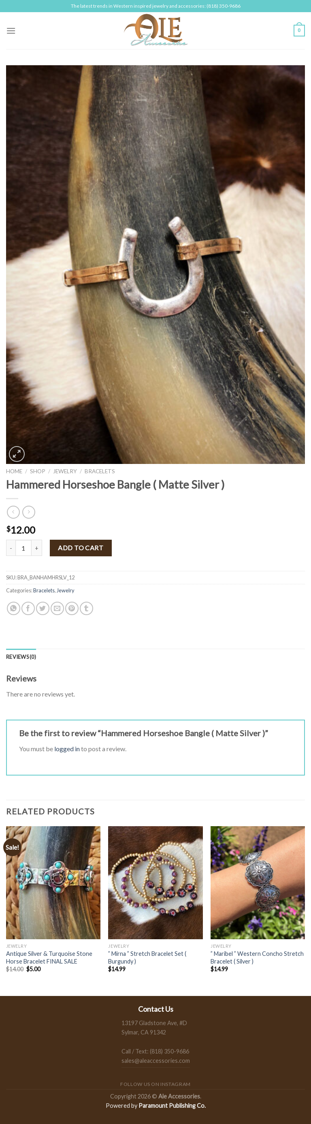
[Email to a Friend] (57, 608)
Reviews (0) (21, 657)
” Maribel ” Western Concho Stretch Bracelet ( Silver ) (257, 957)
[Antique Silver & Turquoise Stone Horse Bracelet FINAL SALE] (53, 882)
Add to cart (80, 547)
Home (14, 471)
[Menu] (11, 31)
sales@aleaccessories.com (155, 1060)
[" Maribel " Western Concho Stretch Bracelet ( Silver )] (258, 882)
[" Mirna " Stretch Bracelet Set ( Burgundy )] (155, 882)
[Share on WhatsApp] (13, 608)
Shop (37, 471)
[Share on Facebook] (28, 608)
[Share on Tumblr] (86, 608)
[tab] (21, 657)
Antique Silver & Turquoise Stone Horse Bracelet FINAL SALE (49, 957)
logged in (67, 748)
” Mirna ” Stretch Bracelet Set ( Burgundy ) (147, 957)
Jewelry (65, 471)
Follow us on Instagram (155, 1084)
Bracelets (100, 471)
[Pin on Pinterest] (72, 608)
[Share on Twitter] (42, 608)
